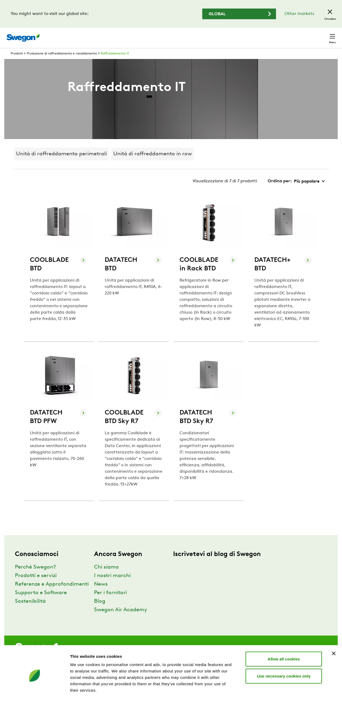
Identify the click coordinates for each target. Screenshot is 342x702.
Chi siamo (106, 577)
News (101, 594)
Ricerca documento (239, 35)
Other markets (299, 14)
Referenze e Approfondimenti (52, 594)
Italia (297, 35)
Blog (99, 611)
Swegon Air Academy (120, 619)
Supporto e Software (41, 602)
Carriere (274, 35)
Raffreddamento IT (115, 63)
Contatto (321, 35)
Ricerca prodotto (192, 35)
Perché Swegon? (35, 577)
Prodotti (17, 63)
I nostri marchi (112, 585)
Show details (280, 691)
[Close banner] (334, 633)
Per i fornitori (110, 602)
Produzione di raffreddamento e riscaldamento (62, 63)
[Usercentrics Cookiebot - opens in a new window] (34, 692)
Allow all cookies (284, 638)
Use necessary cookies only (283, 655)
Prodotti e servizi (36, 585)
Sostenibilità (30, 611)
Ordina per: (280, 191)
